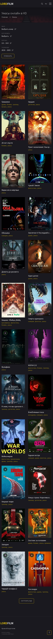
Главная (5, 17)
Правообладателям (8, 628)
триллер (15, 104)
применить (8, 56)
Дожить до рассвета (10, 271)
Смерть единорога (35, 318)
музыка (4, 107)
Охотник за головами (37, 540)
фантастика (32, 188)
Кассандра (32, 589)
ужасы (9, 107)
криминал (48, 543)
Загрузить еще (26, 601)
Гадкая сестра (34, 455)
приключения (15, 459)
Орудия (31, 102)
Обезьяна (6, 233)
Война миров (7, 456)
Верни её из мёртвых (10, 190)
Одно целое (33, 276)
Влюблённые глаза (36, 412)
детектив (31, 104)
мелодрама (32, 415)
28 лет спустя (7, 143)
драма (4, 104)
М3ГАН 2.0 (32, 365)
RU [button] (46, 4)
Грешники (6, 102)
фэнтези (38, 321)
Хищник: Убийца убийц (11, 320)
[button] (9, 43)
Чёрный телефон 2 (9, 588)
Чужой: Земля (34, 185)
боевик (9, 104)
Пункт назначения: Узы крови (40, 147)
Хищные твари (7, 501)
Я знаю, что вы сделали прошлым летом (18, 406)
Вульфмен (6, 367)
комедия (4, 236)
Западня (5, 544)
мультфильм (6, 323)
